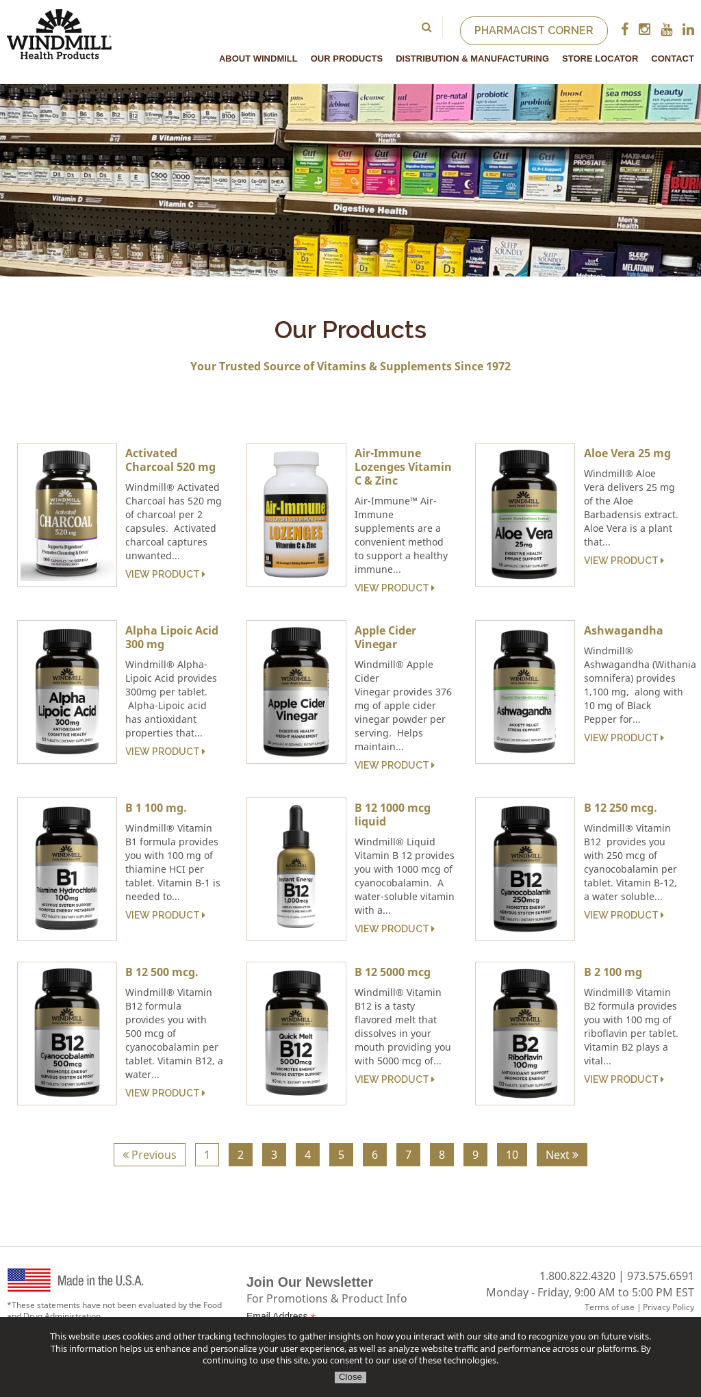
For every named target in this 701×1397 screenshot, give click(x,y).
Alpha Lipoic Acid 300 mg (171, 637)
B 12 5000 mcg (393, 972)
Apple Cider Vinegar (385, 637)
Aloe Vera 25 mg (627, 453)
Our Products (347, 58)
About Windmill (258, 58)
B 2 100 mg (613, 972)
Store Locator (600, 58)
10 (512, 1154)
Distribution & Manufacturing (472, 58)
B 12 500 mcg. (162, 972)
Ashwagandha (623, 630)
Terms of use (610, 1307)
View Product (165, 574)
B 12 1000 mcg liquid (393, 814)
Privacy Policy (668, 1307)
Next (562, 1154)
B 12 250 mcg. (620, 808)
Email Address (281, 1316)
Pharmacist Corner (534, 30)
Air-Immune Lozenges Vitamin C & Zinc (403, 466)
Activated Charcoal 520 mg (170, 460)
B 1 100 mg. (156, 808)
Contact (672, 58)
